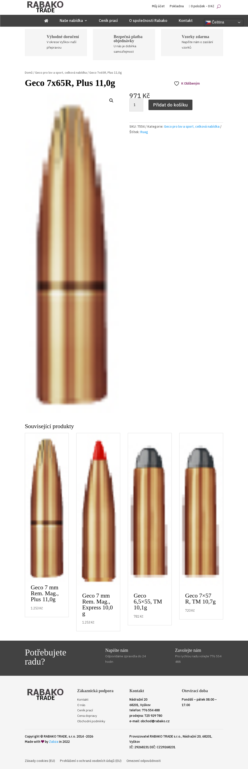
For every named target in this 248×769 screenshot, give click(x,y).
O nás (81, 705)
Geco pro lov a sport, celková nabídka (61, 73)
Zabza (53, 742)
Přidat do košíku (170, 105)
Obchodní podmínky (91, 721)
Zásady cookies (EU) (40, 761)
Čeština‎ (214, 22)
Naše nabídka (71, 21)
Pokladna (177, 6)
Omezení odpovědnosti (143, 761)
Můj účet (158, 6)
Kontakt (186, 21)
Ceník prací (108, 21)
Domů (29, 73)
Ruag (144, 132)
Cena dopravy (87, 716)
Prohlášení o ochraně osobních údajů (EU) (90, 761)
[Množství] (136, 105)
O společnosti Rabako (148, 21)
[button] (111, 100)
